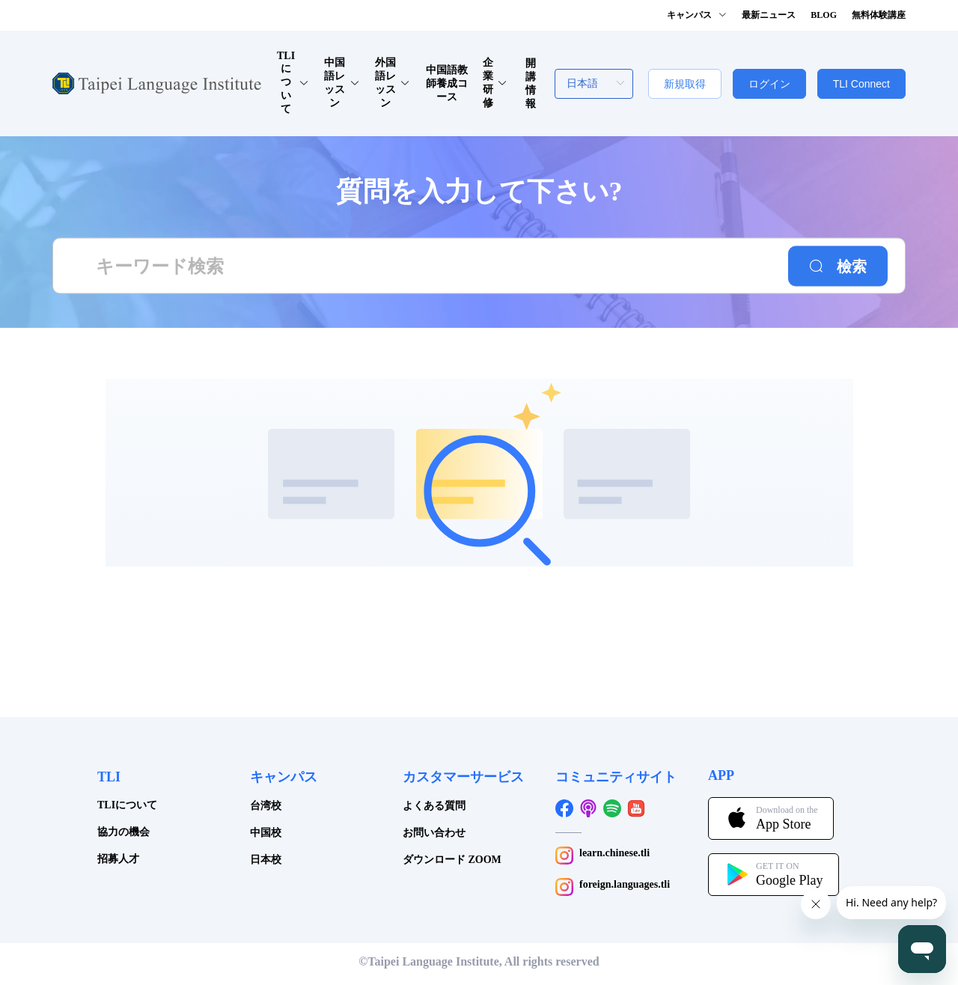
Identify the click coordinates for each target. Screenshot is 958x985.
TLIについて (127, 805)
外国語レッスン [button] (392, 83)
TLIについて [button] (293, 82)
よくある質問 (434, 805)
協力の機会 (123, 832)
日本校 (265, 859)
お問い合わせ (434, 832)
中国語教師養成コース (447, 83)
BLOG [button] (824, 15)
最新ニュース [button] (769, 15)
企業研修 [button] (495, 83)
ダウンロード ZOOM (452, 859)
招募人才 (118, 858)
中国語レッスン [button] (341, 83)
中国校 (265, 832)
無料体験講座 (879, 15)
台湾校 (265, 805)
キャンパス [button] (697, 15)
